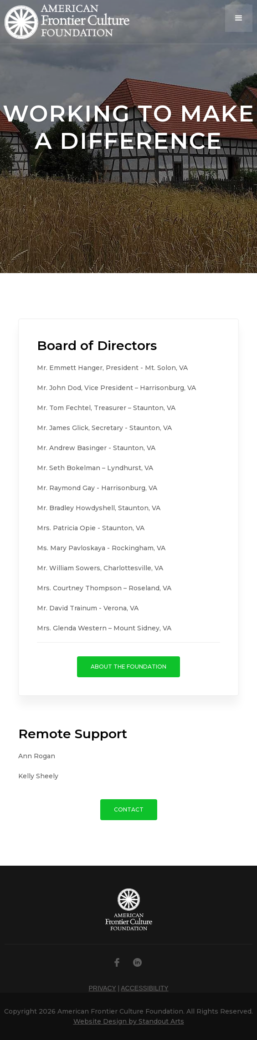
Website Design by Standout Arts (128, 1021)
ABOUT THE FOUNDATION (128, 666)
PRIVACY (102, 988)
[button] (238, 18)
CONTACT (129, 809)
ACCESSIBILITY (144, 988)
